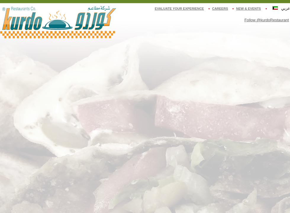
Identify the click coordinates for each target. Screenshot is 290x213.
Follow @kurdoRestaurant (266, 20)
